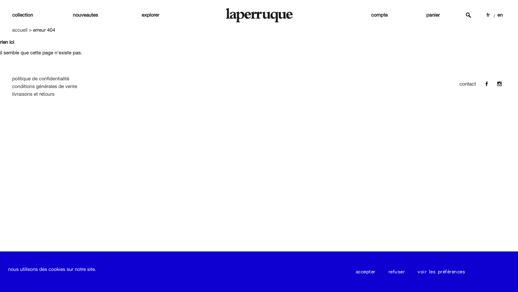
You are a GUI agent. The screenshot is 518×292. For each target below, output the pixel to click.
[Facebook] (486, 84)
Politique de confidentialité (40, 79)
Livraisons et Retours (33, 94)
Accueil (20, 30)
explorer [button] (150, 15)
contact (468, 84)
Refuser (396, 272)
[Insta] (499, 84)
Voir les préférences (441, 272)
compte (379, 15)
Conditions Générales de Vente (44, 86)
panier (432, 15)
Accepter (366, 272)
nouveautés (85, 15)
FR (488, 15)
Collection (22, 15)
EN (500, 15)
